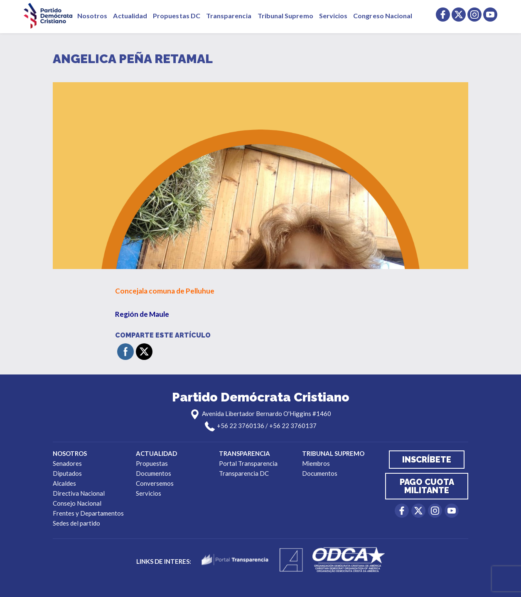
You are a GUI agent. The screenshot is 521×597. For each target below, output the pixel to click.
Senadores (67, 463)
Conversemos (155, 483)
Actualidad (130, 16)
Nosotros (92, 16)
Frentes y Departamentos (88, 513)
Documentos (153, 473)
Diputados (67, 473)
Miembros (316, 463)
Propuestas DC (176, 16)
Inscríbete (426, 460)
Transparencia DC (244, 473)
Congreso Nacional (382, 16)
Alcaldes (64, 483)
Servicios (333, 16)
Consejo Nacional (77, 503)
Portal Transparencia (248, 463)
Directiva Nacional (79, 493)
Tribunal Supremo (285, 16)
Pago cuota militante (427, 486)
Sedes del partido (76, 523)
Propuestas (152, 463)
